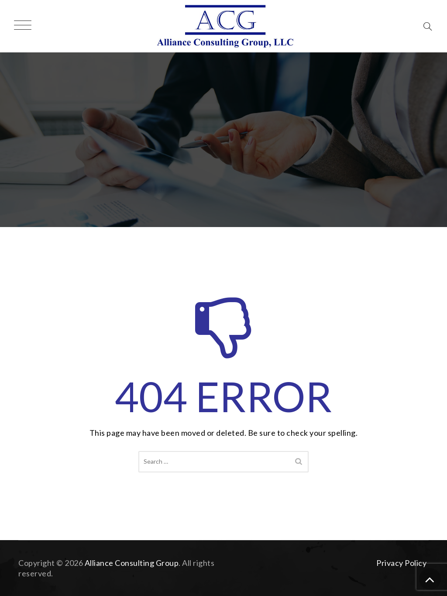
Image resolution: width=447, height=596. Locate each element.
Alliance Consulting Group (132, 563)
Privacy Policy (401, 563)
